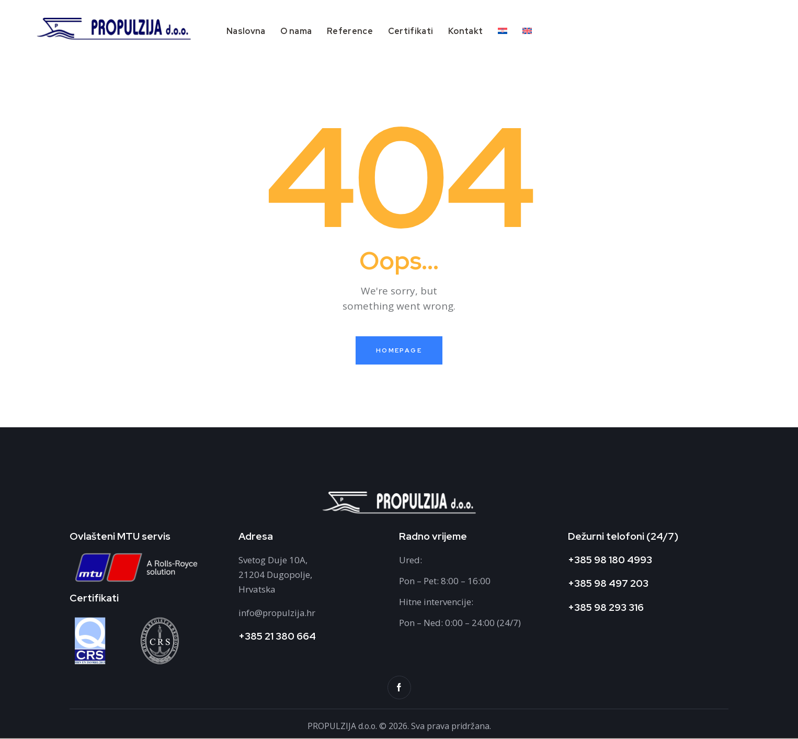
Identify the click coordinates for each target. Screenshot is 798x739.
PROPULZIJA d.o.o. (343, 726)
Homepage (399, 350)
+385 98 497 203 (608, 583)
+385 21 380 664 (277, 636)
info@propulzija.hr (277, 613)
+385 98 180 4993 (610, 559)
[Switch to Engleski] (527, 32)
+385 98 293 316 (606, 607)
